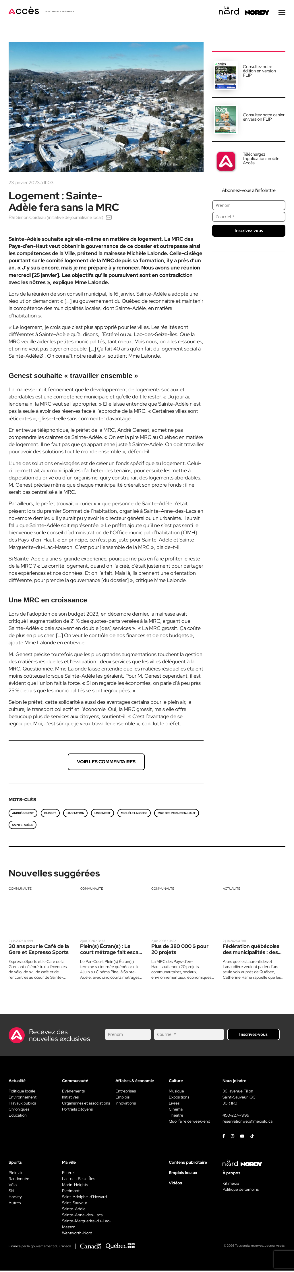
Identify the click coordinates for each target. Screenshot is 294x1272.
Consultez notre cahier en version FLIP (264, 118)
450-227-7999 (236, 1116)
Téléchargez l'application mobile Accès (261, 160)
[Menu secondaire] (281, 14)
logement (102, 814)
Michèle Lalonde (134, 814)
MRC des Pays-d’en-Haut (177, 814)
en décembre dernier (124, 615)
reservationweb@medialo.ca (247, 1122)
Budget (50, 814)
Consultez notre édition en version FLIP (259, 72)
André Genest (23, 814)
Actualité (231, 890)
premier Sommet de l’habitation (80, 512)
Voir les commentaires (106, 763)
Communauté (20, 890)
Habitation (75, 814)
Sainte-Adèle (22, 826)
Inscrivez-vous (249, 232)
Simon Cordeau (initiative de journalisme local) (62, 219)
